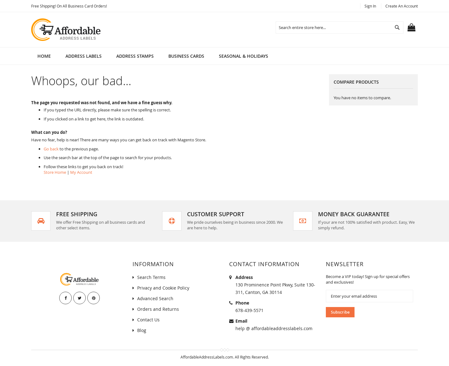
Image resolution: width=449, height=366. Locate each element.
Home (44, 56)
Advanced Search (155, 298)
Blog (141, 330)
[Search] (397, 27)
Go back (51, 149)
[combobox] (339, 27)
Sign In (370, 5)
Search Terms (151, 277)
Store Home (55, 172)
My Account (81, 172)
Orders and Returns (158, 309)
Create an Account (401, 5)
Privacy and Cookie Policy (163, 288)
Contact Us (148, 320)
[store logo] (66, 29)
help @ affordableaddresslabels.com (273, 328)
